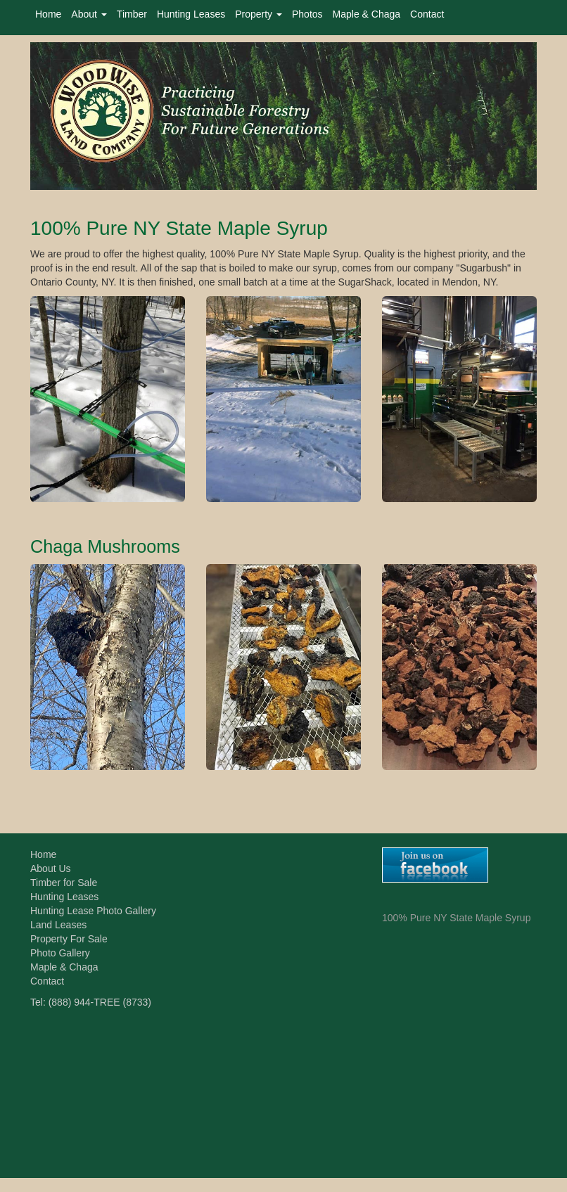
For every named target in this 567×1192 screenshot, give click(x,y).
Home (48, 14)
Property (258, 14)
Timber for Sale (63, 882)
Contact (427, 14)
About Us (50, 868)
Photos (307, 14)
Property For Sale (69, 938)
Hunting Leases (191, 14)
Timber (132, 14)
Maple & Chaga (367, 14)
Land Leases (58, 924)
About (88, 14)
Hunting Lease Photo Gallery (93, 910)
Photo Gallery (60, 953)
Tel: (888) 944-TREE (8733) (90, 1002)
